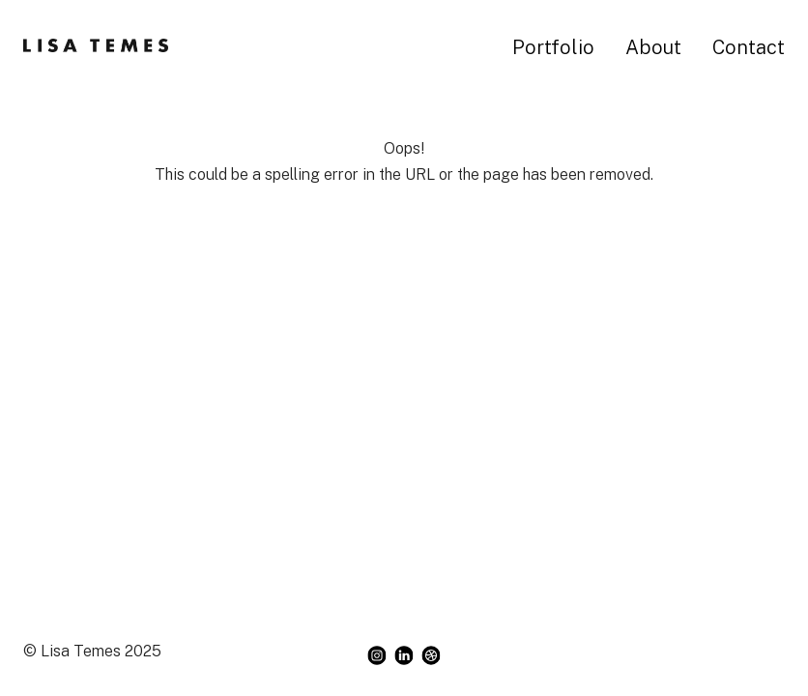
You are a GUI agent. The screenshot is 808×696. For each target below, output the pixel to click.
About (653, 47)
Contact (748, 47)
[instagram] (377, 655)
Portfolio (553, 47)
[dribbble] (431, 655)
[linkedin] (404, 655)
